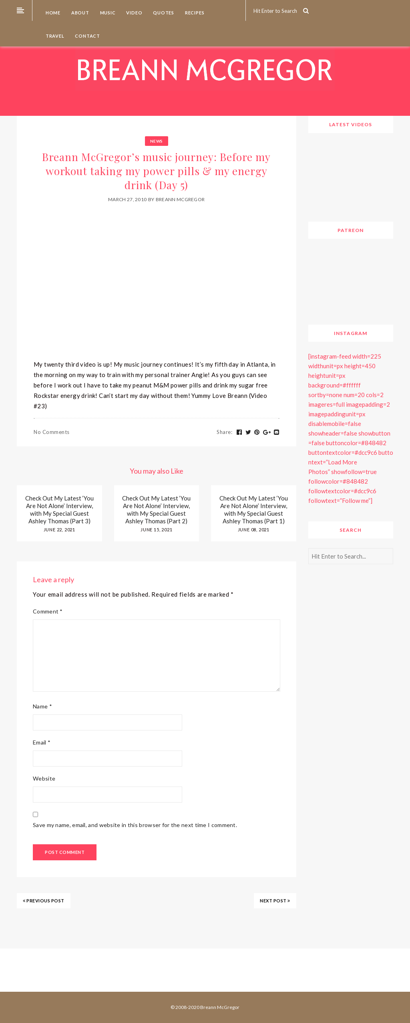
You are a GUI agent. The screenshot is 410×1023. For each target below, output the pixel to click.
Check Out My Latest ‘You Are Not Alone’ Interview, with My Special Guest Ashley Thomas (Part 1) (253, 509)
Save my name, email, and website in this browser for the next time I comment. (135, 824)
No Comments (52, 432)
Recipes (194, 12)
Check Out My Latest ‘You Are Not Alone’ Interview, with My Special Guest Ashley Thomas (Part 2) (156, 509)
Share (224, 432)
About (79, 12)
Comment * (48, 611)
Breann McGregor (180, 199)
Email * (41, 742)
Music (107, 12)
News (156, 141)
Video (134, 12)
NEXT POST (275, 900)
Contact (87, 35)
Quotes (163, 12)
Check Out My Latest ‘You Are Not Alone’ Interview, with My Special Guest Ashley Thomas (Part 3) (59, 509)
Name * (42, 706)
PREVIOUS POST (43, 900)
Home (52, 12)
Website (44, 778)
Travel (54, 35)
